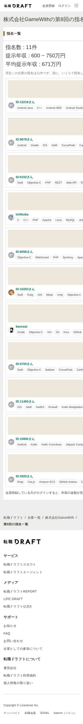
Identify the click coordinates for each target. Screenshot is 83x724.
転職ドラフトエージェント (23, 572)
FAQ (7, 633)
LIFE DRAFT (13, 599)
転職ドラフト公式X (18, 606)
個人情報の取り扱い (18, 683)
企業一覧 (34, 517)
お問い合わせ (13, 641)
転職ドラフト (13, 517)
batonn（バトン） (65, 713)
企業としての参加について (23, 648)
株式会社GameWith (59, 517)
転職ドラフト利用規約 (20, 675)
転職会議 (30, 713)
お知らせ (10, 625)
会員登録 (48, 5)
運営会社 (10, 668)
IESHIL (45, 713)
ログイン (64, 5)
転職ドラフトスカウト (20, 564)
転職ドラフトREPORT (20, 591)
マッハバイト (12, 713)
